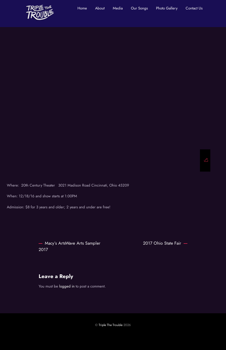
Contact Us (194, 8)
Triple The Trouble (110, 325)
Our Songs (139, 8)
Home (82, 8)
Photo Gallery (166, 8)
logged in (67, 286)
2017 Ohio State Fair (165, 243)
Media (118, 8)
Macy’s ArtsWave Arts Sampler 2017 (69, 246)
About (100, 8)
